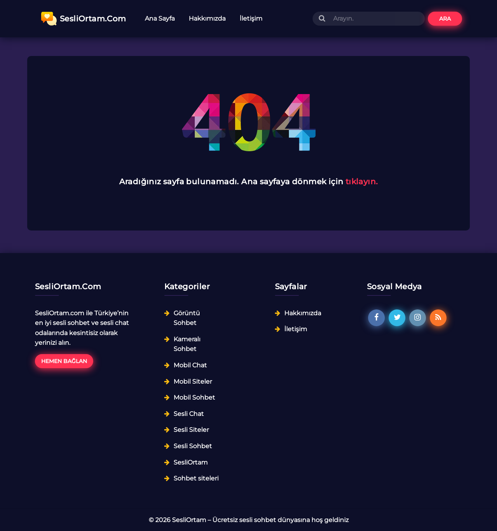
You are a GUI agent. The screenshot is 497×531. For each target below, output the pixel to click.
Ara (445, 18)
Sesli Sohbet (193, 446)
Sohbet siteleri (196, 478)
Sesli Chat (189, 413)
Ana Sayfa (160, 18)
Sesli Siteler (191, 429)
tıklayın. (362, 181)
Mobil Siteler (193, 381)
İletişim (251, 18)
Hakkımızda (207, 18)
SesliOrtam (191, 462)
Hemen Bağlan (64, 361)
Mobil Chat (190, 365)
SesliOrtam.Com (83, 19)
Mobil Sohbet (194, 397)
